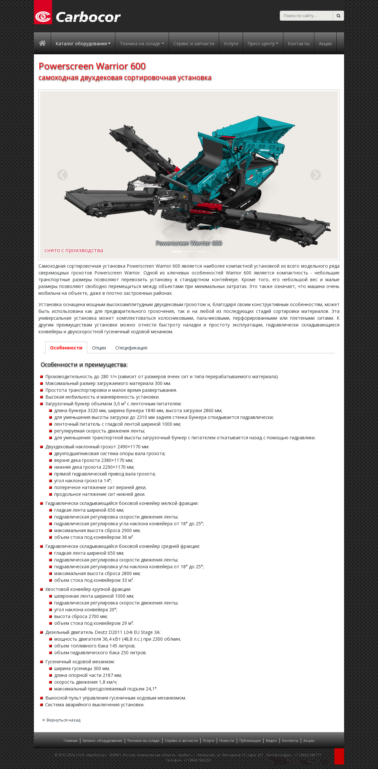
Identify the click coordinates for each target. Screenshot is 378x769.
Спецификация (131, 348)
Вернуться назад (61, 720)
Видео (271, 740)
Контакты (299, 43)
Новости (226, 740)
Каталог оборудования (102, 740)
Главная (71, 740)
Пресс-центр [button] (261, 43)
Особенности (66, 348)
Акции (325, 43)
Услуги (231, 43)
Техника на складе (143, 740)
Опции (99, 348)
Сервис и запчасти (193, 43)
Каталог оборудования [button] (81, 43)
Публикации (250, 740)
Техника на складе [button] (140, 43)
